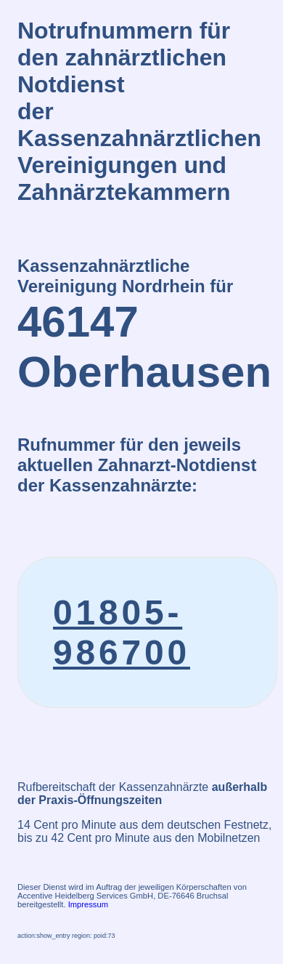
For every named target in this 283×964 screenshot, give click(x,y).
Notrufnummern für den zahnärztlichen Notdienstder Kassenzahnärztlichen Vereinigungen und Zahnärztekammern (139, 111)
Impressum (88, 904)
